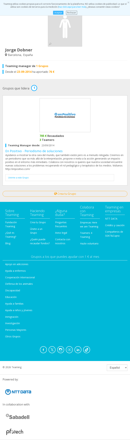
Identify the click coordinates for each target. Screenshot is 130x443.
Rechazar (71, 12)
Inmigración (11, 316)
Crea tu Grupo (65, 194)
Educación (11, 297)
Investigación (12, 323)
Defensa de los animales (19, 283)
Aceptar (58, 12)
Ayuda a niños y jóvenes (18, 310)
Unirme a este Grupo (18, 177)
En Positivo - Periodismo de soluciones (34, 151)
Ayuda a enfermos (15, 270)
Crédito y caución (114, 225)
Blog (7, 243)
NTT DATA (111, 218)
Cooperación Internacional (20, 277)
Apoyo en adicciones (16, 264)
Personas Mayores (15, 329)
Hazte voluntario (89, 243)
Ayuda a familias (14, 303)
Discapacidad (12, 290)
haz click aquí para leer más (72, 6)
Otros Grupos (12, 336)
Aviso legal (61, 232)
